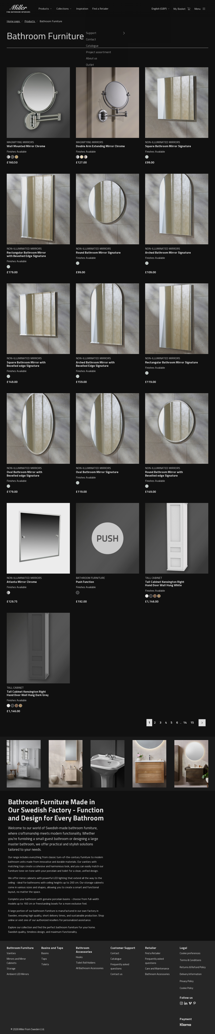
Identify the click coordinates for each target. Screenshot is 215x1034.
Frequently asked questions (120, 966)
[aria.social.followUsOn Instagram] (181, 1003)
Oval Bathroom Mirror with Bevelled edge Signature (24, 473)
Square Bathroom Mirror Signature (168, 146)
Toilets (45, 964)
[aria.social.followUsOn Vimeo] (190, 1003)
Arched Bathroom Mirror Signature (168, 252)
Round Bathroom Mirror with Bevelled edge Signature (164, 473)
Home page (13, 21)
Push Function (85, 582)
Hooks (79, 957)
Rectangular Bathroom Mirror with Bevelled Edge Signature (26, 254)
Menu (200, 8)
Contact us (116, 974)
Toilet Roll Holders (85, 963)
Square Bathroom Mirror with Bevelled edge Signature (26, 364)
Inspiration (82, 9)
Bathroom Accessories (157, 974)
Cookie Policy (186, 988)
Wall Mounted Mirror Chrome (26, 146)
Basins (45, 953)
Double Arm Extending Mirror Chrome (100, 146)
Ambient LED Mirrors (18, 974)
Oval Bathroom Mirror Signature (97, 472)
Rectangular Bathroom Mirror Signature (171, 362)
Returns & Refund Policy (193, 967)
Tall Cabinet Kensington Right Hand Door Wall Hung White (164, 583)
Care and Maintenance (157, 968)
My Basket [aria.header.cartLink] (182, 8)
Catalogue (116, 959)
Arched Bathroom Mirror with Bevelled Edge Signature (95, 364)
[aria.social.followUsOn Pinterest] (194, 1003)
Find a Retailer (99, 9)
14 (185, 722)
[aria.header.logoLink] (18, 9)
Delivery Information (191, 974)
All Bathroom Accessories (89, 968)
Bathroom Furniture (51, 21)
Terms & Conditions (190, 960)
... (180, 723)
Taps (44, 959)
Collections (62, 9)
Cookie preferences (190, 953)
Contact (115, 953)
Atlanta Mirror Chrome (22, 582)
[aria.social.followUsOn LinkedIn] (185, 1003)
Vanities (11, 953)
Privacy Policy (187, 981)
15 (192, 722)
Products (43, 9)
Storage (11, 968)
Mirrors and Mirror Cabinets (16, 961)
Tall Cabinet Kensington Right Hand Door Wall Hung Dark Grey (28, 693)
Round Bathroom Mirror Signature (98, 252)
